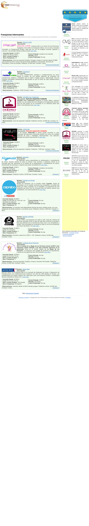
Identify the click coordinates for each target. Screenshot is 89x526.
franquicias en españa (24, 297)
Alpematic (26, 157)
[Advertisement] (33, 21)
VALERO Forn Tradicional (31, 97)
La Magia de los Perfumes (30, 243)
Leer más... (33, 51)
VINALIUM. (26, 129)
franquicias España (32, 293)
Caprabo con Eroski (29, 180)
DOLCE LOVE (27, 42)
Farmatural (26, 71)
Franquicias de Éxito (74, 232)
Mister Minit (26, 269)
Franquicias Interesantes (68, 234)
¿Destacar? (55, 174)
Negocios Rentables (67, 235)
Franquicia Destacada (52, 65)
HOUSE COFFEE (28, 216)
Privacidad (68, 297)
